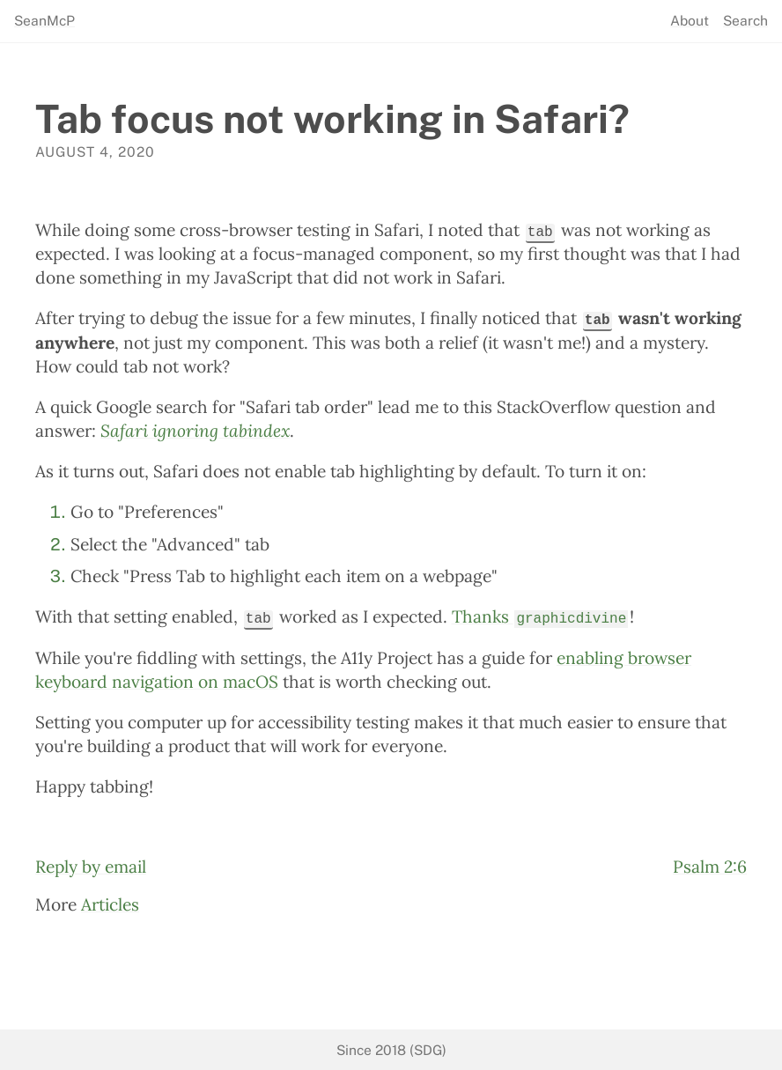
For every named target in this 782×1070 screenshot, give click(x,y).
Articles (110, 903)
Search (745, 21)
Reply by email (90, 865)
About (689, 21)
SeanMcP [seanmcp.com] (44, 21)
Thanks (539, 615)
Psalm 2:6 (710, 865)
